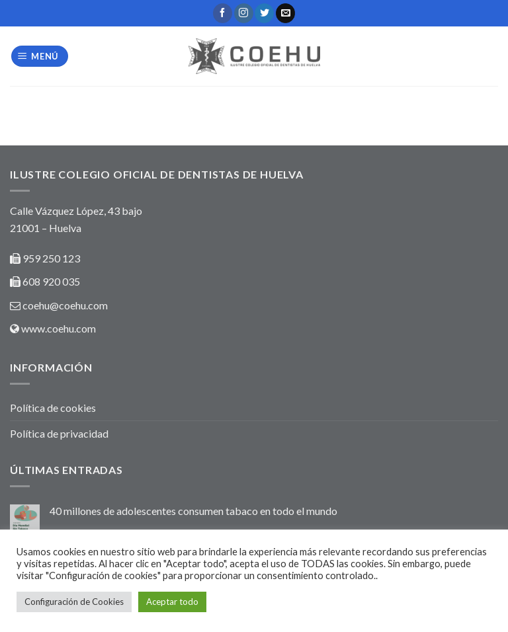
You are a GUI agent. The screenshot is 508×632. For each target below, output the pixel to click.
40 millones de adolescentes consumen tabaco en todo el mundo (193, 510)
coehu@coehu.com (65, 305)
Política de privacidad (59, 433)
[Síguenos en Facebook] (222, 13)
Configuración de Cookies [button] (74, 601)
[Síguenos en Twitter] (264, 13)
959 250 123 (51, 258)
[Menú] (40, 56)
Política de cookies (53, 407)
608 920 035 (50, 281)
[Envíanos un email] (285, 13)
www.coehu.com (58, 328)
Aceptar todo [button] (172, 601)
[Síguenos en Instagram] (243, 13)
